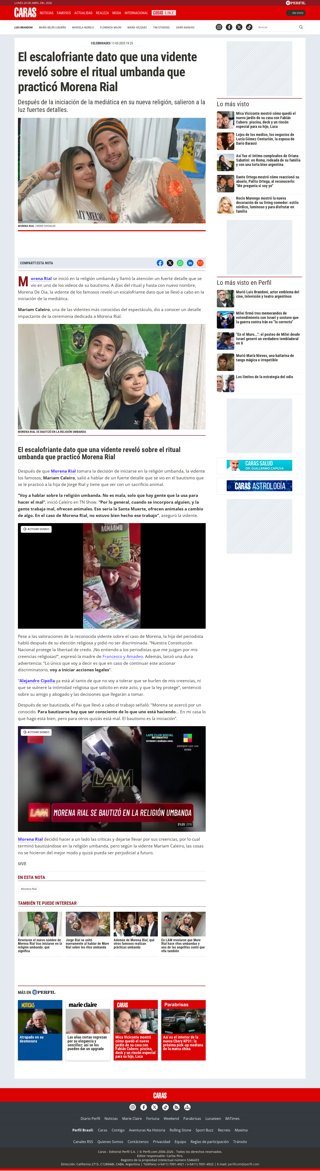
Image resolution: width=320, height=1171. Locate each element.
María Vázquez (137, 27)
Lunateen (213, 1118)
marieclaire (88, 1005)
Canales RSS (83, 1141)
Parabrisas (192, 1118)
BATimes (232, 1118)
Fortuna (152, 1118)
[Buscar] (276, 27)
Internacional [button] (136, 13)
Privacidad (161, 1141)
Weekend (171, 1118)
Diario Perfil (90, 1118)
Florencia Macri (110, 27)
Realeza (102, 13)
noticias (40, 1005)
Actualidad (83, 13)
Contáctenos (138, 1141)
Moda (116, 13)
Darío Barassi (185, 27)
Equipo (180, 1141)
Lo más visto (233, 104)
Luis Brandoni (23, 27)
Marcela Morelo (83, 27)
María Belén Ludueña (52, 27)
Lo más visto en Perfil (244, 282)
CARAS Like (164, 12)
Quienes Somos (110, 1141)
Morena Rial (29, 889)
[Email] (200, 263)
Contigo (118, 1130)
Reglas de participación (210, 1141)
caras (136, 1005)
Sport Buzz (205, 1130)
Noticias (46, 13)
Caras (102, 1130)
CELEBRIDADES (101, 43)
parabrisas (183, 1005)
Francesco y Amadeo (123, 656)
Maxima (241, 1130)
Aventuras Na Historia (147, 1130)
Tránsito (240, 1141)
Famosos (64, 13)
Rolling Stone (180, 1130)
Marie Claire (132, 1118)
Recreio (224, 1130)
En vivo (295, 13)
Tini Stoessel (161, 27)
